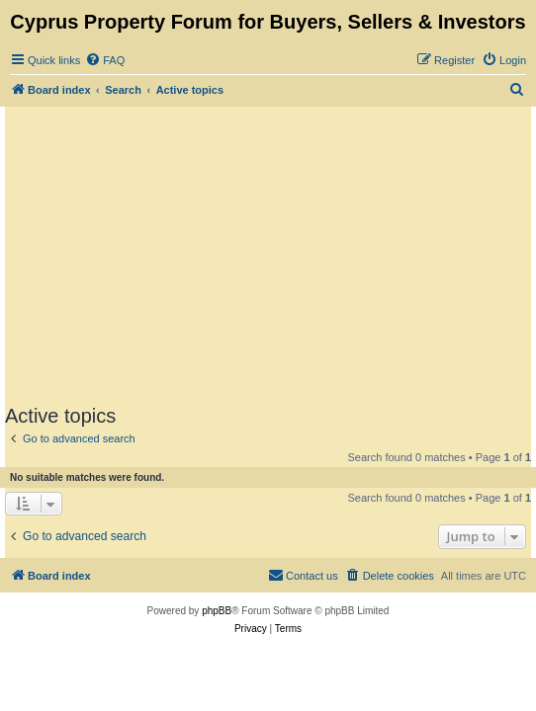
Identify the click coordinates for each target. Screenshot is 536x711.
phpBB (216, 610)
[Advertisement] (270, 255)
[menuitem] (105, 60)
